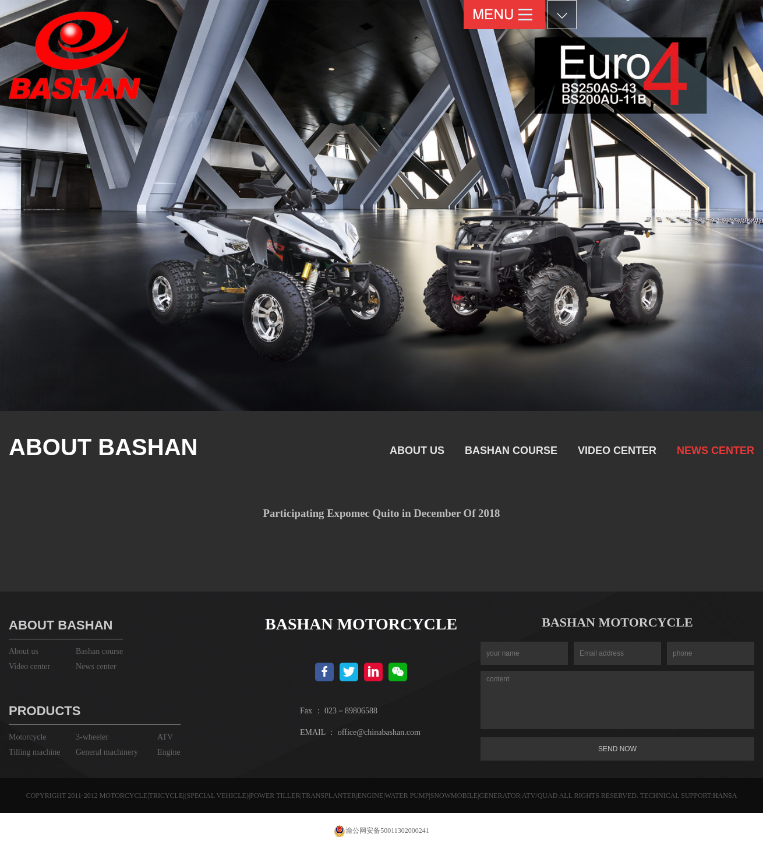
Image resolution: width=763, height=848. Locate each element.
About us (417, 450)
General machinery (107, 752)
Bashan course (511, 450)
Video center (617, 450)
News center (715, 450)
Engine (169, 752)
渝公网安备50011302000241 (381, 830)
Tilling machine (35, 752)
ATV (165, 737)
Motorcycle (28, 737)
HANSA (725, 795)
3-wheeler (92, 737)
